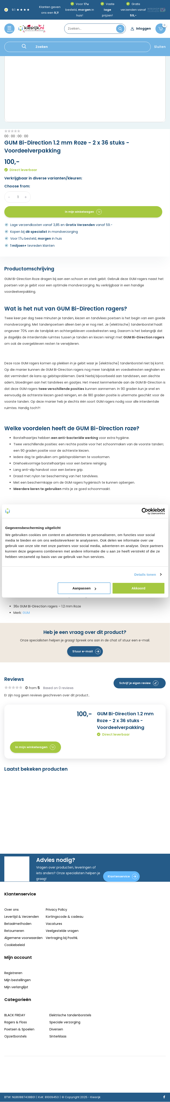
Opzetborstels (15, 1036)
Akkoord (138, 588)
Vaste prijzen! (108, 10)
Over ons (11, 909)
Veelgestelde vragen (62, 930)
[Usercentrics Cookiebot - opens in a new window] (145, 511)
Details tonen (145, 574)
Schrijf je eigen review (138, 683)
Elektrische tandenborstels (70, 1015)
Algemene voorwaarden (23, 938)
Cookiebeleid (14, 945)
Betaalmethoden (17, 923)
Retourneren (14, 930)
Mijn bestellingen (17, 980)
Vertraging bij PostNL (62, 938)
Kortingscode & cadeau (64, 916)
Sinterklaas (57, 1036)
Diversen (56, 1029)
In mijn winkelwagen (83, 212)
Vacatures (54, 923)
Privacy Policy (56, 909)
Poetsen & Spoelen (19, 1029)
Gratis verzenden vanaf (133, 10)
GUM (26, 612)
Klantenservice (122, 876)
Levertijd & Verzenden (21, 916)
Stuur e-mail (86, 651)
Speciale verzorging (64, 1022)
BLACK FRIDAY (14, 1015)
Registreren (13, 973)
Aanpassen (84, 588)
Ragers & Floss (15, 1022)
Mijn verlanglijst (16, 987)
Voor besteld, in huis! (79, 10)
